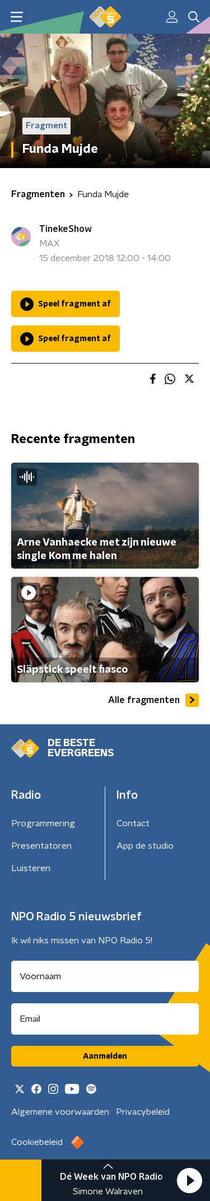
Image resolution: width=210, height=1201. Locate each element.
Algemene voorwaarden (60, 1111)
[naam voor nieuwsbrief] (105, 976)
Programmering (43, 823)
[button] (189, 1180)
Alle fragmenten (153, 700)
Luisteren (30, 868)
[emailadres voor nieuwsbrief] (105, 1019)
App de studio (145, 845)
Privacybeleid (143, 1111)
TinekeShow (65, 229)
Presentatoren (41, 845)
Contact (133, 823)
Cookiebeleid (37, 1142)
